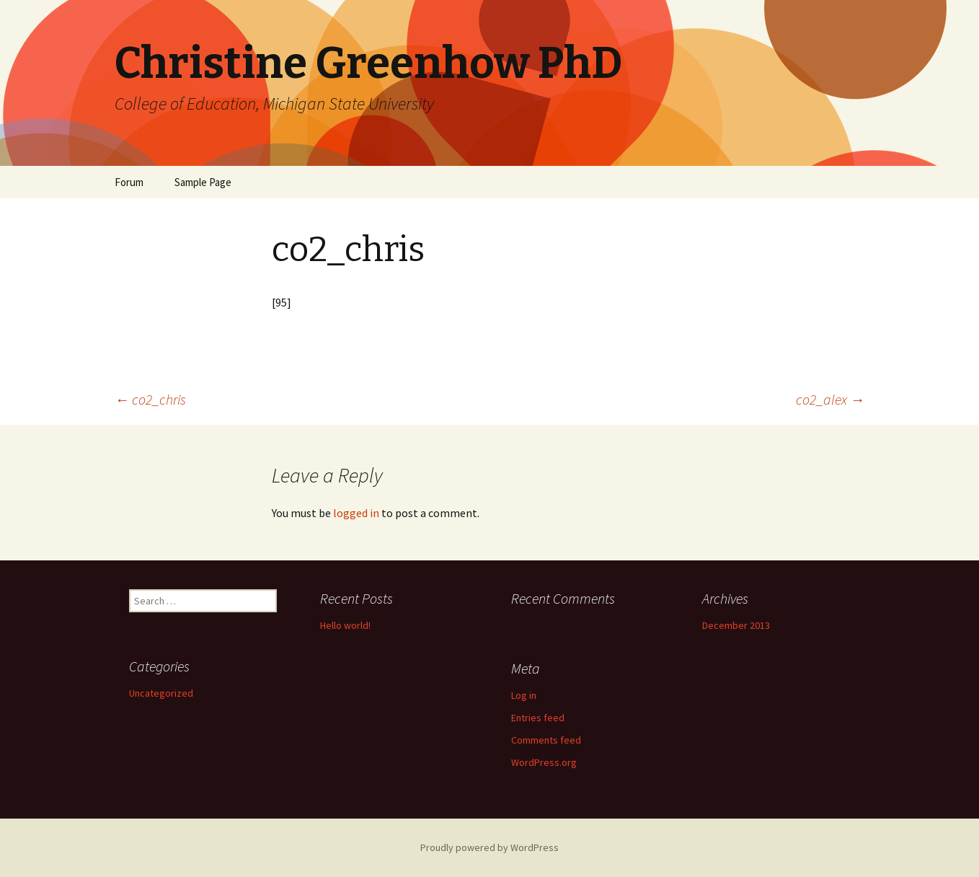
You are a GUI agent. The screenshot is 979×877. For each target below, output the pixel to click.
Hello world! (345, 625)
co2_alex (830, 399)
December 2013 (736, 625)
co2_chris (150, 399)
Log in (523, 695)
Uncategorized (161, 693)
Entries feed (537, 717)
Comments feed (546, 739)
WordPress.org (544, 762)
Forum (129, 182)
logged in (356, 513)
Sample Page (202, 182)
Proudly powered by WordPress (489, 847)
